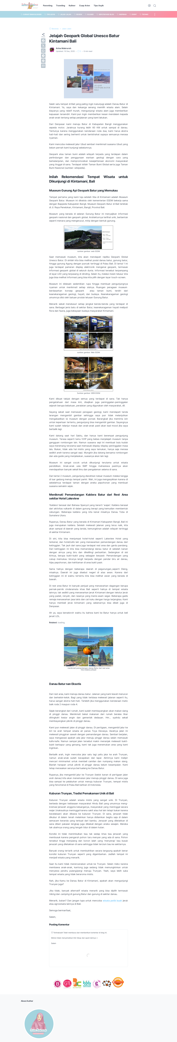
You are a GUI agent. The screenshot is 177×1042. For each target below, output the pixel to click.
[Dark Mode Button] (149, 5)
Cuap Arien (84, 5)
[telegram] (43, 55)
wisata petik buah (112, 900)
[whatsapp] (43, 50)
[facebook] (43, 40)
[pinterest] (43, 60)
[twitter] (43, 45)
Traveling (60, 5)
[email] (43, 66)
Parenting (47, 5)
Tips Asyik (99, 5)
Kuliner (72, 5)
